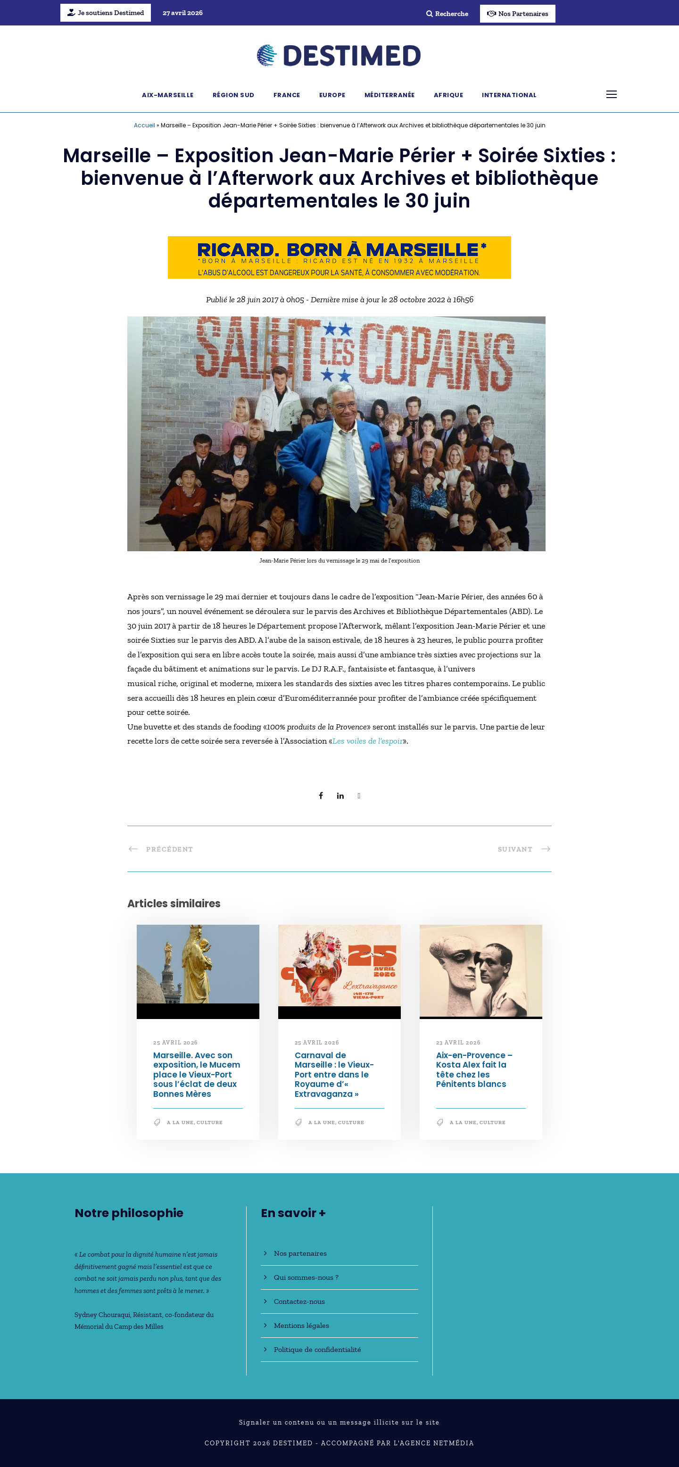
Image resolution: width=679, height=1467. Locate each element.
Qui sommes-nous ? (306, 1277)
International (509, 95)
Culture (210, 1122)
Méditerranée (389, 95)
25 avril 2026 (175, 1042)
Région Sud (234, 95)
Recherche (447, 13)
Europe (332, 95)
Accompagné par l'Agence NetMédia (397, 1443)
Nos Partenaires (517, 13)
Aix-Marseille (168, 95)
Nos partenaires (300, 1253)
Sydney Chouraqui (102, 1314)
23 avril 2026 (458, 1042)
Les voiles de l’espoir (367, 741)
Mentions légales (301, 1325)
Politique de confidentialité (317, 1349)
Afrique (449, 95)
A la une (180, 1122)
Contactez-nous (299, 1301)
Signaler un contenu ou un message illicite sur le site (339, 1422)
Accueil (144, 125)
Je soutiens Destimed (105, 12)
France (286, 95)
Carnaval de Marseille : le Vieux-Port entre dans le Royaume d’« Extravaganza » (334, 1075)
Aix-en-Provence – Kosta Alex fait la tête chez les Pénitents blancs (474, 1070)
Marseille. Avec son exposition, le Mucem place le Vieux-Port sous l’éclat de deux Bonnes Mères (196, 1075)
